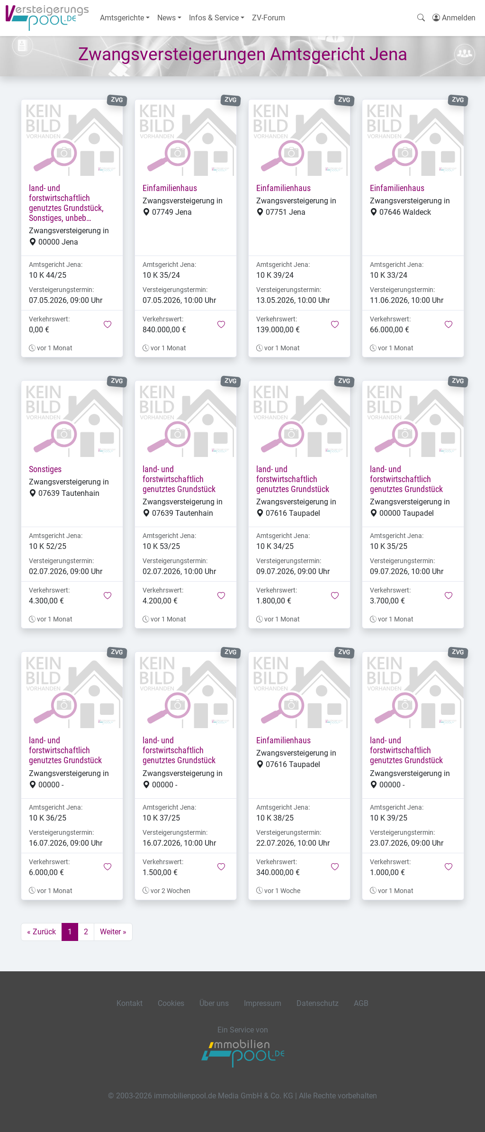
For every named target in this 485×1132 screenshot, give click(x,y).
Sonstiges (45, 469)
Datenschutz (317, 1003)
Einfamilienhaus (170, 188)
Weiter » (113, 931)
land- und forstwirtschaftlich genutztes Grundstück (179, 479)
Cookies (171, 1003)
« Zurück (41, 931)
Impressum (262, 1003)
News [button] (166, 17)
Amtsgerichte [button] (122, 17)
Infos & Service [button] (214, 17)
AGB (361, 1003)
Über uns (214, 1003)
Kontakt (130, 1003)
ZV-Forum (268, 17)
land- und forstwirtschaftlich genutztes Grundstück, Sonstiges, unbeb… (66, 203)
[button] (107, 325)
